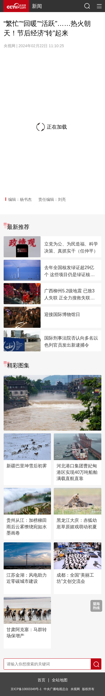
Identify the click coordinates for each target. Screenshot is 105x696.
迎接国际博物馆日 (62, 314)
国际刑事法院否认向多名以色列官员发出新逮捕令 (71, 341)
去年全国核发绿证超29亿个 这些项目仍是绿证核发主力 (69, 271)
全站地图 (59, 680)
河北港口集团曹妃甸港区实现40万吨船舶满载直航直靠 (77, 472)
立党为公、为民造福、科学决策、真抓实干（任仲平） (71, 247)
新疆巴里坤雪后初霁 (26, 465)
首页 (41, 680)
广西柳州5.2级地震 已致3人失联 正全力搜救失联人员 (69, 294)
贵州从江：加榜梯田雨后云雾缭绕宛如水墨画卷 (26, 526)
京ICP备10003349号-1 (26, 689)
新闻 (37, 6)
